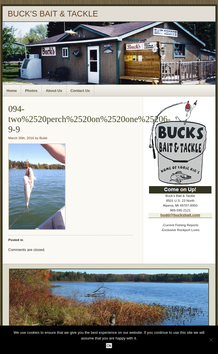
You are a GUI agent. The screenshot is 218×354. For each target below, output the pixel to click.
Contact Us (80, 90)
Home (12, 90)
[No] (211, 340)
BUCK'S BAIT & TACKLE (53, 13)
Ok (108, 345)
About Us (54, 90)
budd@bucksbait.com (180, 215)
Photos (31, 90)
